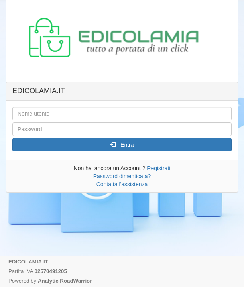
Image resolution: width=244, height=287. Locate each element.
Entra (122, 145)
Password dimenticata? (122, 176)
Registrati (158, 168)
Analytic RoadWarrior (65, 281)
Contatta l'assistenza (122, 184)
